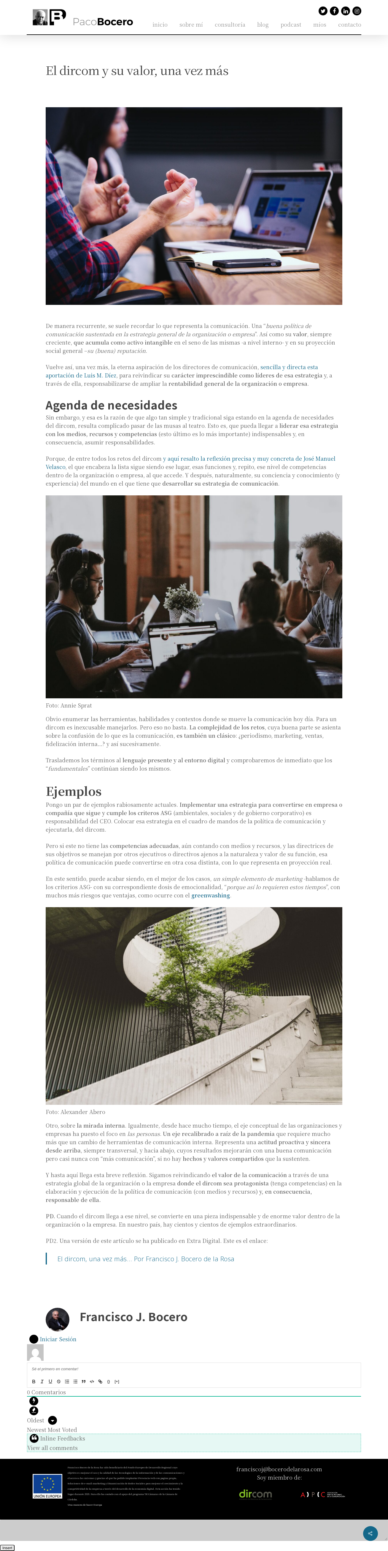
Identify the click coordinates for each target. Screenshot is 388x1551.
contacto (349, 24)
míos (319, 24)
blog (263, 24)
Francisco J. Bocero (133, 1316)
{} (108, 1381)
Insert (7, 1548)
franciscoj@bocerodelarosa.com (279, 1469)
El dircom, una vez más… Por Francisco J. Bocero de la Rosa (146, 1258)
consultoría (230, 24)
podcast (291, 24)
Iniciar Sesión (53, 1339)
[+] (117, 1381)
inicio (160, 24)
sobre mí (191, 24)
